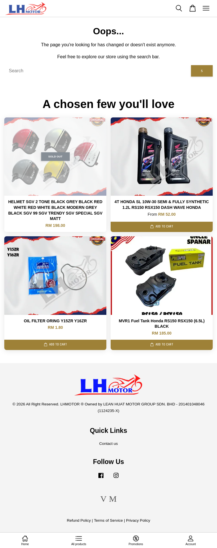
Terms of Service (108, 520)
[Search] (97, 71)
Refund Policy (79, 520)
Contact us (108, 443)
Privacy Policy (138, 520)
